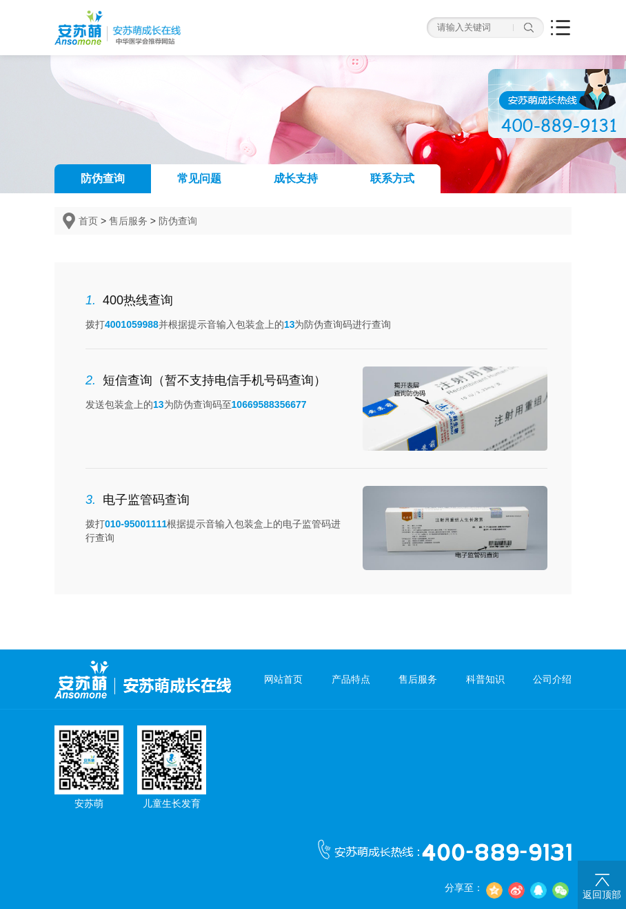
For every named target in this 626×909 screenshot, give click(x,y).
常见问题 (199, 178)
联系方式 (392, 178)
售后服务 (128, 220)
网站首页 (283, 679)
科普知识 (485, 679)
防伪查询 (103, 178)
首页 (88, 220)
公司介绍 (552, 679)
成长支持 (296, 178)
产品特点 (351, 679)
